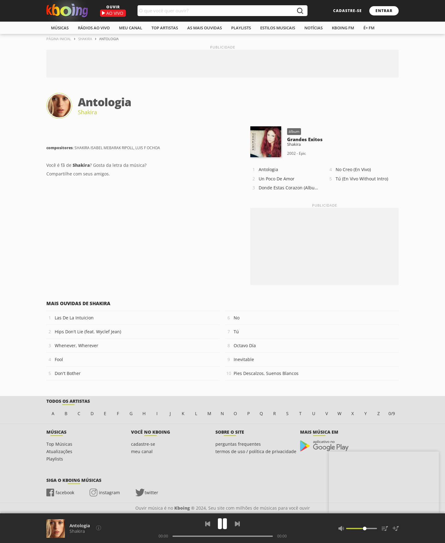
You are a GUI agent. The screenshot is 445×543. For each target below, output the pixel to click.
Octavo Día (245, 345)
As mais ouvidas (204, 28)
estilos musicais (277, 28)
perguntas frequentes (238, 444)
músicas (60, 28)
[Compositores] (98, 527)
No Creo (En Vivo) (353, 169)
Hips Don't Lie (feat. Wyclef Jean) (88, 332)
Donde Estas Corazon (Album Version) (290, 188)
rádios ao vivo (94, 28)
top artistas (164, 28)
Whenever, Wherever (76, 345)
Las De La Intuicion (74, 318)
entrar (383, 10)
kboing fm (343, 28)
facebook (65, 492)
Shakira (87, 112)
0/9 (391, 413)
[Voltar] (207, 523)
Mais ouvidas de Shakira (78, 303)
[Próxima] (237, 523)
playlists (241, 28)
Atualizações (59, 451)
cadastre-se (347, 10)
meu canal (130, 28)
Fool (59, 359)
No (236, 318)
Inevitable (244, 359)
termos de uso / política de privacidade (255, 451)
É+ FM (369, 28)
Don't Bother (68, 373)
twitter (151, 492)
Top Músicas (59, 444)
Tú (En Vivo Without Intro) (362, 179)
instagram (109, 492)
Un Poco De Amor (277, 179)
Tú (236, 332)
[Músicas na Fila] (385, 528)
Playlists (54, 459)
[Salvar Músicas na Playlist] (395, 528)
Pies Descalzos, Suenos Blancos (266, 373)
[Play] (222, 523)
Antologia (268, 169)
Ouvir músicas (67, 11)
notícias (313, 28)
